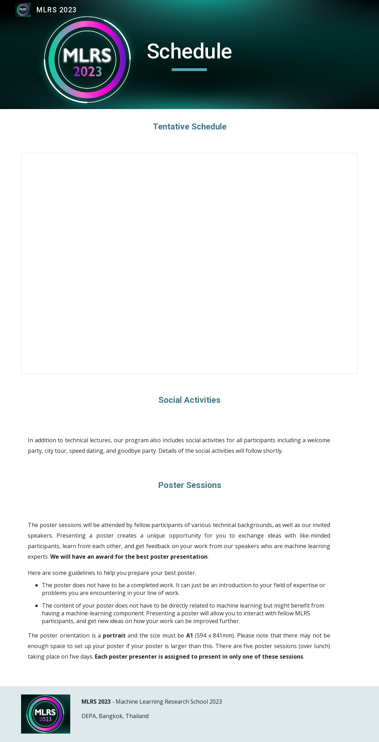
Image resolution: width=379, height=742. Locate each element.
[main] (189, 54)
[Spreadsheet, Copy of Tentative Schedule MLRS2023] (189, 263)
